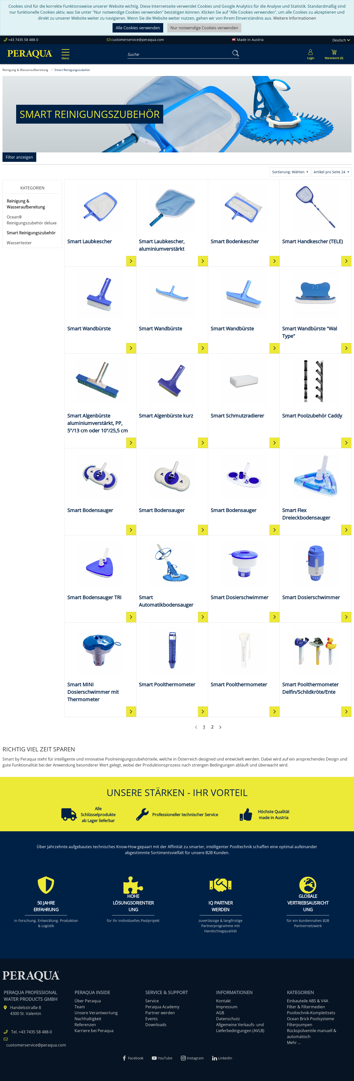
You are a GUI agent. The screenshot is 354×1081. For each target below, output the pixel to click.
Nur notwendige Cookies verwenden (204, 28)
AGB (220, 1012)
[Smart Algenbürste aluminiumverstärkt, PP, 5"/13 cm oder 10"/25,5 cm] (100, 395)
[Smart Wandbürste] (100, 300)
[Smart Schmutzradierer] (244, 387)
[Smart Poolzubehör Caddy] (315, 387)
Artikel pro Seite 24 (330, 172)
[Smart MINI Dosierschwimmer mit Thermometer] (100, 664)
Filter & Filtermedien (306, 1007)
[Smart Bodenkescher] (244, 213)
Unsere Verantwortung (96, 1012)
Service (152, 1001)
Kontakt (223, 1001)
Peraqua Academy (162, 1007)
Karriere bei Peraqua (94, 1030)
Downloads (155, 1024)
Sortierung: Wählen (289, 172)
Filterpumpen (299, 1024)
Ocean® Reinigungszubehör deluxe (32, 220)
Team (80, 1007)
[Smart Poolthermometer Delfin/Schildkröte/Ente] (315, 660)
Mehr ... (294, 1042)
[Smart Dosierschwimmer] (244, 569)
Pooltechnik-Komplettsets (311, 1012)
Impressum (226, 1007)
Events (151, 1018)
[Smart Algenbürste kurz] (172, 387)
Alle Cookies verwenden (138, 28)
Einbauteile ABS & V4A (307, 1001)
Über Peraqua (88, 1001)
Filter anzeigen (19, 157)
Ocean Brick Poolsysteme (310, 1018)
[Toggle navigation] (64, 50)
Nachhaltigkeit (88, 1018)
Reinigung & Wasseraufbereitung (26, 204)
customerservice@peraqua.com (137, 39)
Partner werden (160, 1012)
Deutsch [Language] (341, 40)
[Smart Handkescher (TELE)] (315, 213)
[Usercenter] (310, 54)
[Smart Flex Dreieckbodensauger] (315, 486)
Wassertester (19, 242)
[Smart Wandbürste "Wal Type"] (315, 304)
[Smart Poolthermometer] (172, 656)
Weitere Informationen (294, 18)
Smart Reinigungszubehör (31, 233)
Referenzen (85, 1024)
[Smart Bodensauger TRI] (100, 569)
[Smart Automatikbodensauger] (172, 573)
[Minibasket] (334, 54)
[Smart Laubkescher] (100, 213)
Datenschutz (228, 1018)
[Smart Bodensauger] (100, 482)
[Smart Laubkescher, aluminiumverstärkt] (172, 217)
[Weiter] (220, 727)
